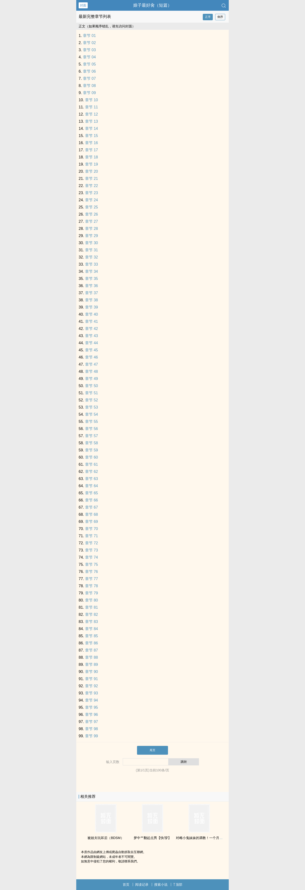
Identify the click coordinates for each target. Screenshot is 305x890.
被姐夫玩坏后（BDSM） (105, 838)
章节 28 (91, 229)
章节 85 (91, 636)
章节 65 (91, 493)
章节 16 (91, 143)
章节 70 (91, 529)
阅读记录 (141, 884)
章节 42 (91, 329)
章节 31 (91, 250)
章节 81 (91, 607)
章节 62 (91, 472)
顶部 (177, 884)
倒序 (220, 17)
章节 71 (91, 536)
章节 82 (91, 614)
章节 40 (91, 314)
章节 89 (91, 664)
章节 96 (91, 715)
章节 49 (91, 379)
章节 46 (91, 357)
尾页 (152, 750)
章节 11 (91, 107)
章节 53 (91, 407)
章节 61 (91, 464)
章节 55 (91, 422)
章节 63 (91, 479)
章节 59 (91, 450)
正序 (208, 17)
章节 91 (91, 679)
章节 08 (89, 86)
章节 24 (91, 200)
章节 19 (91, 164)
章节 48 (91, 371)
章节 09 (89, 93)
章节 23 (91, 193)
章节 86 (91, 643)
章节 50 (91, 386)
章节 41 (91, 321)
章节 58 (91, 443)
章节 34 (91, 271)
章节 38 (91, 300)
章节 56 (91, 429)
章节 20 (91, 171)
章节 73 (91, 550)
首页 (126, 884)
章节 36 (91, 286)
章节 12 (91, 114)
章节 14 (91, 128)
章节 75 (91, 564)
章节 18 (91, 157)
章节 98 (91, 729)
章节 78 (91, 586)
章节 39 (91, 307)
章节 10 (91, 100)
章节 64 (91, 486)
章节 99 (91, 736)
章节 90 (91, 672)
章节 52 (91, 400)
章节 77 (91, 579)
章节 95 (91, 707)
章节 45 (91, 350)
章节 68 (91, 514)
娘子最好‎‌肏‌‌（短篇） (152, 5)
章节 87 (91, 650)
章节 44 (91, 343)
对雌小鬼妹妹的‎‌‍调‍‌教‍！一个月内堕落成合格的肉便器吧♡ (217, 838)
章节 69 (91, 522)
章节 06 (89, 71)
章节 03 (89, 50)
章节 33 (91, 264)
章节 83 (91, 622)
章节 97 (91, 722)
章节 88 (91, 657)
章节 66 (91, 500)
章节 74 (91, 557)
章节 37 (91, 293)
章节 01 (89, 36)
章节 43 (91, 336)
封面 (83, 5)
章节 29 (91, 236)
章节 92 (91, 686)
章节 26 (91, 214)
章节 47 (91, 364)
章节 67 (91, 507)
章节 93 (91, 693)
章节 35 (91, 279)
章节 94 (91, 700)
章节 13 (91, 121)
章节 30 (91, 243)
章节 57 (91, 436)
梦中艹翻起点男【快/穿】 (152, 838)
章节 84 (91, 629)
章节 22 (91, 186)
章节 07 (89, 78)
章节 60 (91, 457)
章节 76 (91, 572)
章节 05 (89, 64)
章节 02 (89, 43)
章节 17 (91, 150)
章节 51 (91, 393)
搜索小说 (161, 884)
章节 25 (91, 207)
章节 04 (89, 57)
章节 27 (91, 221)
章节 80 (91, 600)
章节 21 (91, 179)
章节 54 (91, 414)
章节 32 (91, 257)
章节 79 (91, 593)
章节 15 (91, 136)
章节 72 (91, 543)
